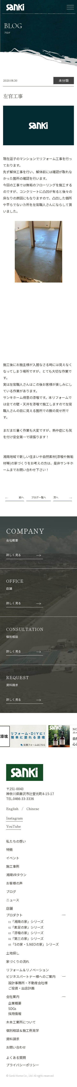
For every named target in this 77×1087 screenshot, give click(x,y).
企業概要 (14, 1003)
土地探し (12, 953)
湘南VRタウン (16, 875)
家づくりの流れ (17, 961)
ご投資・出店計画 (21, 988)
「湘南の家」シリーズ (26, 921)
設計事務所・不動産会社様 (28, 983)
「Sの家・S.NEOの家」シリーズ (33, 944)
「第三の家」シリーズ (26, 938)
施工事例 (12, 866)
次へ (55, 497)
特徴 (9, 849)
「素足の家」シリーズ (26, 927)
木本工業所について (21, 1022)
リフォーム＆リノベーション (27, 970)
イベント (12, 858)
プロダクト (14, 915)
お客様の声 (14, 883)
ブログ (11, 891)
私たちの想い (16, 841)
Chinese (32, 808)
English (12, 808)
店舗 (9, 908)
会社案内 (12, 996)
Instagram (14, 818)
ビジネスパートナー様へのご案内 (30, 976)
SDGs (12, 1008)
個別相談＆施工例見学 (22, 1030)
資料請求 (12, 1039)
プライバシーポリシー (22, 1064)
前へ (21, 497)
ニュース (12, 900)
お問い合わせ (16, 1047)
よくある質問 (16, 1057)
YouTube (13, 826)
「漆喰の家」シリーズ (26, 933)
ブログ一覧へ (38, 497)
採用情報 (14, 1013)
